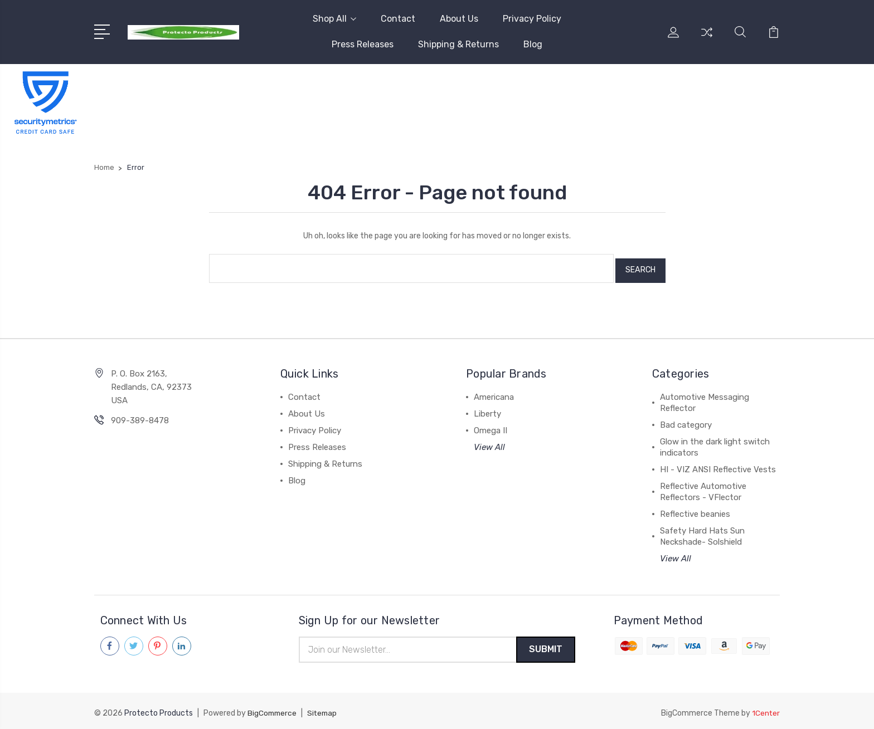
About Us (459, 18)
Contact (398, 18)
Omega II (490, 426)
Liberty (487, 409)
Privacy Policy (532, 18)
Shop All (334, 18)
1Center (765, 710)
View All (489, 443)
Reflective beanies (695, 510)
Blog (532, 44)
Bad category (686, 420)
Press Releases (363, 44)
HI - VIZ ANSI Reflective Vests (718, 465)
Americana (494, 393)
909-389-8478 (140, 416)
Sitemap (325, 710)
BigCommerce (273, 710)
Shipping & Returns (458, 44)
